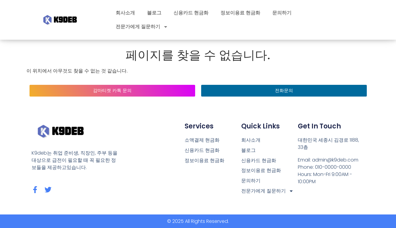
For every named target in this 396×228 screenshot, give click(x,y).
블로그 (154, 13)
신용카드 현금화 (190, 13)
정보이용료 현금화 (240, 13)
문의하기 (282, 13)
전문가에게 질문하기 (142, 26)
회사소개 (125, 13)
